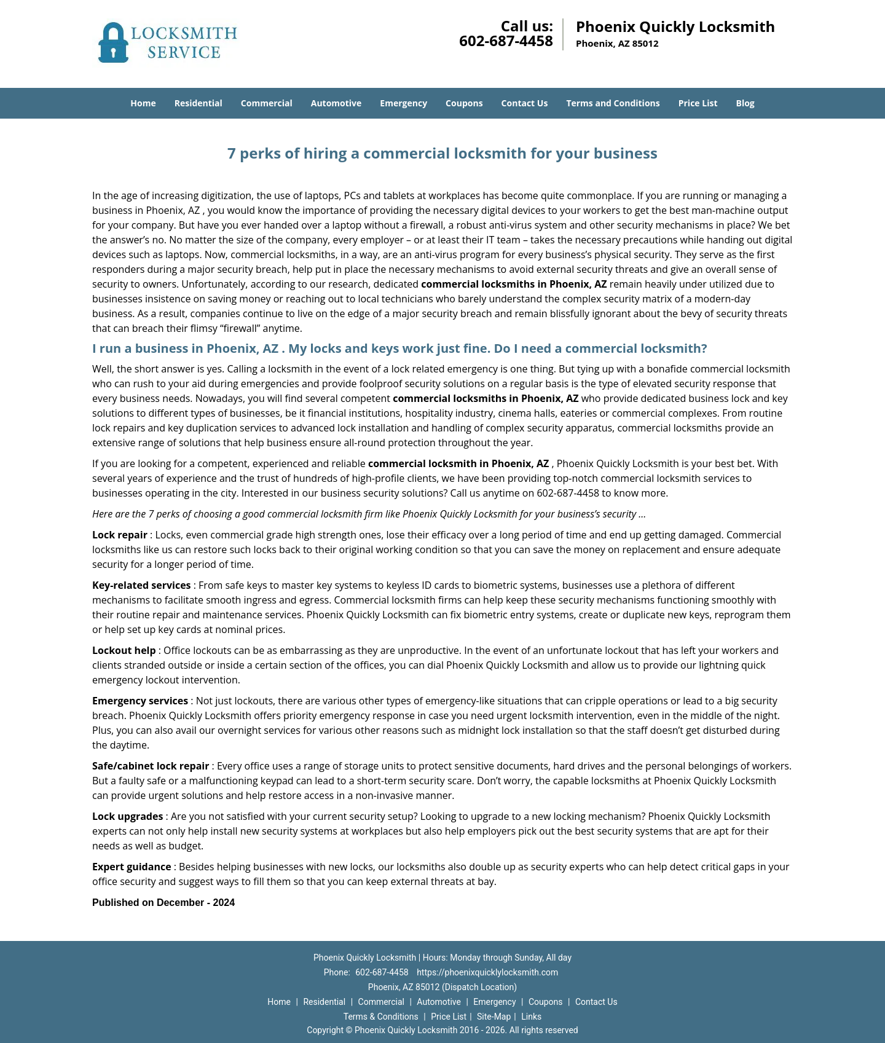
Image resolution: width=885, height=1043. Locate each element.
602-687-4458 (506, 40)
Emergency (403, 103)
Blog (745, 103)
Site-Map (494, 1016)
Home (142, 103)
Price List (698, 103)
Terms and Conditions (612, 103)
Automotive (336, 103)
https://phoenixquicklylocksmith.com (487, 972)
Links (531, 1016)
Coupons (464, 103)
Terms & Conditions (381, 1016)
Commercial (267, 103)
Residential (198, 103)
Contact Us (525, 103)
